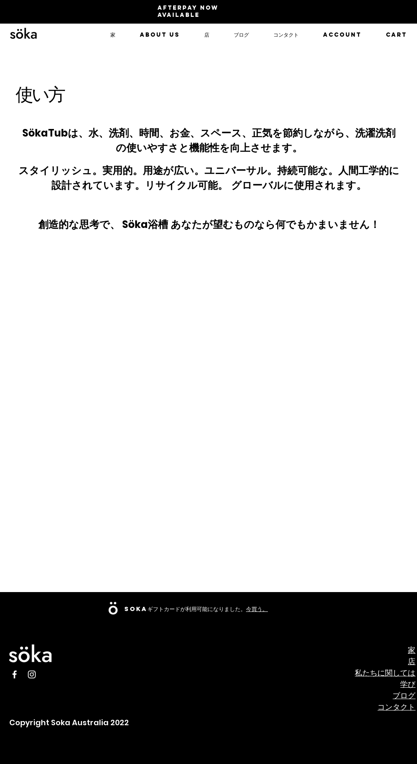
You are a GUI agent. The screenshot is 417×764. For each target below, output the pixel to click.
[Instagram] (32, 674)
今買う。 (257, 609)
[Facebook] (14, 674)
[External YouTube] (348, 527)
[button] (160, 35)
